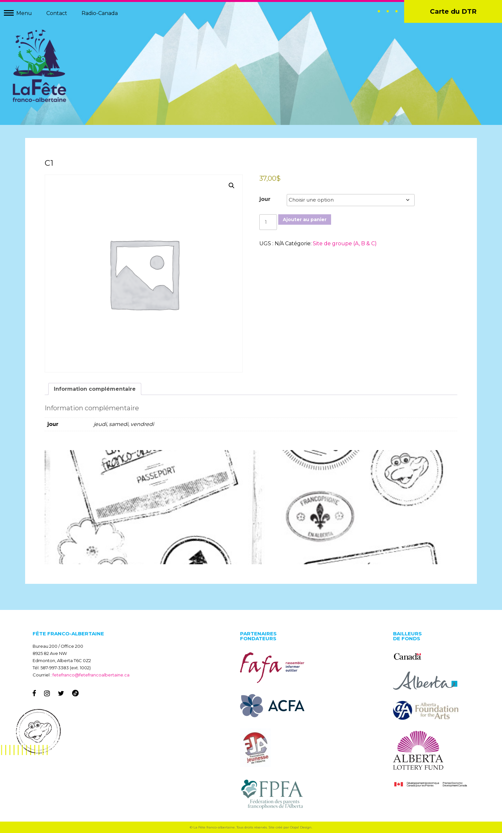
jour (264, 199)
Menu (24, 13)
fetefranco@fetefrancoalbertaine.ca (91, 674)
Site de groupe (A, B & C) (345, 243)
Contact (56, 13)
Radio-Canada (100, 13)
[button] (231, 185)
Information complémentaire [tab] (95, 389)
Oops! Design (301, 827)
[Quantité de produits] (268, 222)
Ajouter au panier (305, 219)
